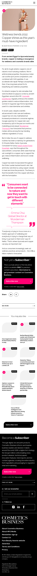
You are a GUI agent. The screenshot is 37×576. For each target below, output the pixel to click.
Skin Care (14, 323)
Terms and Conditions (11, 547)
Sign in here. (20, 286)
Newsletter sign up (9, 535)
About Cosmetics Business (13, 529)
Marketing (4, 49)
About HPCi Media (9, 531)
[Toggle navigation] (34, 2)
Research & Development (19, 396)
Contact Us (6, 538)
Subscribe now (12, 281)
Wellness (11, 49)
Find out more (7, 482)
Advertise (6, 544)
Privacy (5, 550)
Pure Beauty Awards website (13, 541)
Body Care (14, 348)
